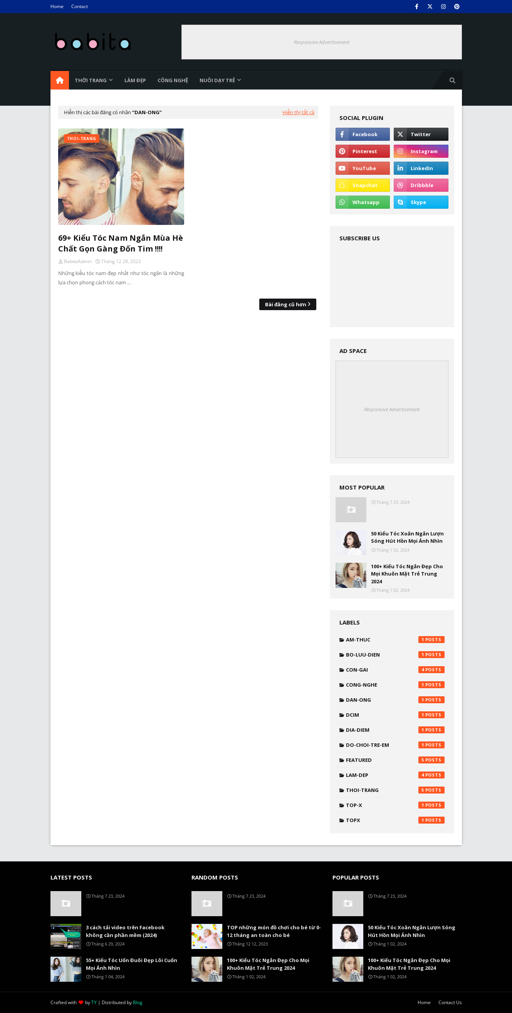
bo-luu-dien (395, 654)
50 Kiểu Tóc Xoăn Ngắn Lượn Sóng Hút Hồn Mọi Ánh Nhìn (407, 537)
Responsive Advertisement (321, 42)
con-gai (395, 669)
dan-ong (395, 699)
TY (94, 1002)
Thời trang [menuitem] (91, 80)
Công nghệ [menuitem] (173, 80)
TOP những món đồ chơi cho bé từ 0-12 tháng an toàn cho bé (274, 931)
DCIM (395, 714)
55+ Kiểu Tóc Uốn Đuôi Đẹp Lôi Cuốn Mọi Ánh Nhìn (131, 964)
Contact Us (450, 1002)
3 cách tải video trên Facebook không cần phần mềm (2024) (125, 931)
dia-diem (395, 729)
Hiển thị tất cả (298, 112)
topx (395, 820)
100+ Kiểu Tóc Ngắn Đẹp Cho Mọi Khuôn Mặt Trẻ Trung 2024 (407, 574)
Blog (138, 1002)
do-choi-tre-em (395, 744)
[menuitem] (59, 80)
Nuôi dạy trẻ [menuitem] (217, 80)
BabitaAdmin (78, 261)
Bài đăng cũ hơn (285, 304)
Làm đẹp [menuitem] (135, 80)
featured (395, 759)
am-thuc (395, 639)
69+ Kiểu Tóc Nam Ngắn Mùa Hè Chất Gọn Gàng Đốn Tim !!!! (120, 243)
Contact (79, 6)
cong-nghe (395, 684)
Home (57, 6)
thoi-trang (395, 790)
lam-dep (395, 775)
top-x (395, 805)
